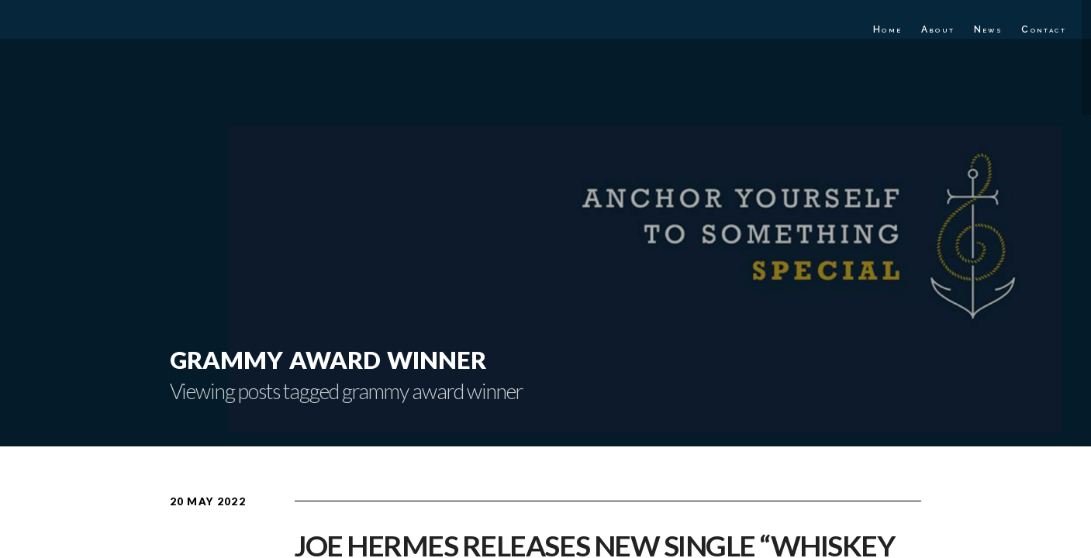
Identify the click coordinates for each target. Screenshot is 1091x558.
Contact (1043, 29)
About (938, 29)
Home (888, 29)
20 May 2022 (208, 501)
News (988, 29)
